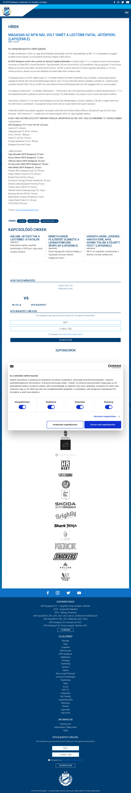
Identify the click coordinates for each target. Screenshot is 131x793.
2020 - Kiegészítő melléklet (65, 609)
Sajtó (65, 683)
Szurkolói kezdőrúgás (65, 677)
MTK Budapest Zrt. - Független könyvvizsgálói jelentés (65, 606)
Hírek (65, 644)
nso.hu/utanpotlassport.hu (27, 210)
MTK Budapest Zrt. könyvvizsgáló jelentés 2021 (65, 625)
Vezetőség (65, 663)
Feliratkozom (65, 340)
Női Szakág (65, 696)
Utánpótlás (65, 693)
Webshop (65, 703)
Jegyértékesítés (65, 700)
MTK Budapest (65, 654)
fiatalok (21, 221)
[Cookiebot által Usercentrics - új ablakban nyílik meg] (110, 366)
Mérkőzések (65, 650)
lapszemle (33, 221)
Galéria (65, 670)
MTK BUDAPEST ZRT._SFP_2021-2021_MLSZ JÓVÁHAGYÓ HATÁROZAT (65, 616)
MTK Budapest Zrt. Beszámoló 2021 (65, 622)
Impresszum (65, 724)
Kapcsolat (65, 713)
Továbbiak (65, 630)
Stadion (65, 706)
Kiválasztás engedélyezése (65, 424)
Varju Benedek (49, 221)
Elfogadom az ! (67, 334)
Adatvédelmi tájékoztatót (72, 334)
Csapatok (65, 647)
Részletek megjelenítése (105, 416)
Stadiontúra (65, 680)
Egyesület (65, 709)
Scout (65, 686)
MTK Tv (65, 690)
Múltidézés (65, 657)
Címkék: (12, 221)
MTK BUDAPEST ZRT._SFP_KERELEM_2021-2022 (66, 619)
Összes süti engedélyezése (102, 424)
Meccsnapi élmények (65, 673)
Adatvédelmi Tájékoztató (65, 727)
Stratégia (65, 660)
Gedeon (65, 667)
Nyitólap (65, 641)
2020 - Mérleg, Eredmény (65, 612)
